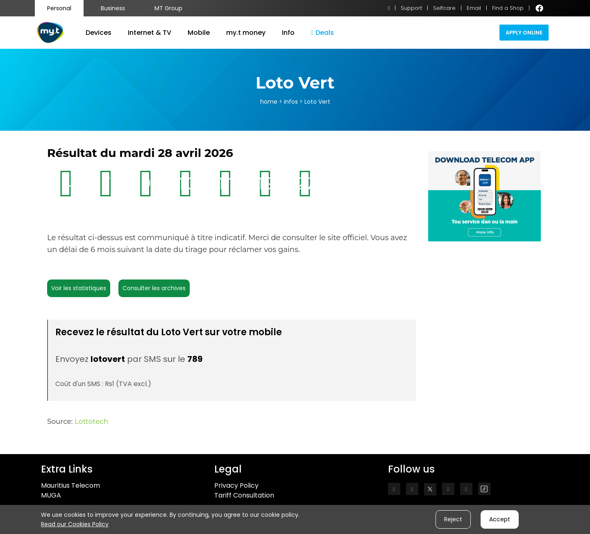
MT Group (168, 8)
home (268, 102)
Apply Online (524, 32)
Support (411, 8)
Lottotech (91, 421)
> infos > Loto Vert (303, 102)
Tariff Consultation (244, 495)
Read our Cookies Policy (75, 524)
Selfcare (444, 8)
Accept (499, 519)
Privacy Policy (236, 485)
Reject (453, 519)
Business (113, 8)
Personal (59, 8)
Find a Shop (508, 8)
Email (474, 8)
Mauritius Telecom (70, 485)
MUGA (51, 495)
